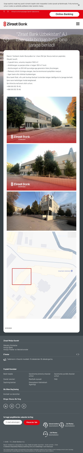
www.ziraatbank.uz (54, 426)
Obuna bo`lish (31, 422)
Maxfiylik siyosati (35, 379)
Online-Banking (64, 14)
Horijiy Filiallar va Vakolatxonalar (15, 349)
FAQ (55, 379)
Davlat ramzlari (9, 379)
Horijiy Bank (8, 347)
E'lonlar (6, 354)
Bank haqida (8, 374)
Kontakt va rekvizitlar (11, 394)
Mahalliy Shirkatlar (10, 345)
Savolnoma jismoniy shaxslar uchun (39, 375)
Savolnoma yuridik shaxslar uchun (64, 375)
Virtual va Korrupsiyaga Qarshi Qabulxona (25, 11)
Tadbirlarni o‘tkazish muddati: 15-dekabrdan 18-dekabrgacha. (30, 359)
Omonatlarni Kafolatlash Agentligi (38, 383)
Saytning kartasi (9, 382)
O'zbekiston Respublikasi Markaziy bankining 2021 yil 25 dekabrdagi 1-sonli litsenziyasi (28, 446)
